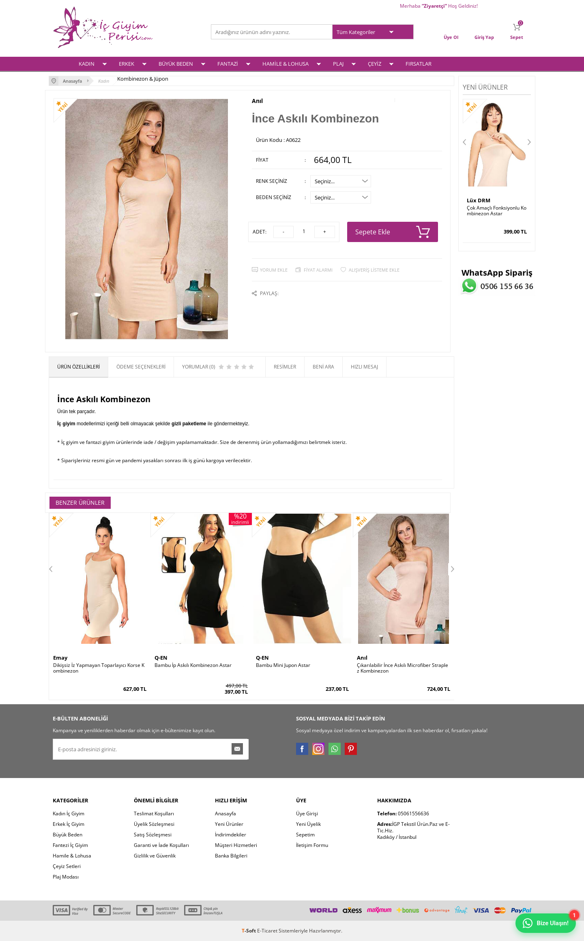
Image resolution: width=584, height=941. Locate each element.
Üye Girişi (307, 813)
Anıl (257, 101)
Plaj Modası (66, 876)
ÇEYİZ (374, 63)
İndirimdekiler (230, 834)
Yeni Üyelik (308, 824)
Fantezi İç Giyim (70, 845)
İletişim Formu (312, 845)
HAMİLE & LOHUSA (285, 63)
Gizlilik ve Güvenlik (155, 855)
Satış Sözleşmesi (153, 834)
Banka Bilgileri (231, 855)
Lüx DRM (478, 200)
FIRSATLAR (419, 63)
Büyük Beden (67, 834)
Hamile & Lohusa (72, 855)
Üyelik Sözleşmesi (154, 824)
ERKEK (126, 63)
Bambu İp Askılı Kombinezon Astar (193, 665)
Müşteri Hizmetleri (236, 845)
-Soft (249, 930)
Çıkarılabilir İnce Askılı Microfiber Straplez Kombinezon (402, 668)
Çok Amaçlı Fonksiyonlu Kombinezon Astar (496, 210)
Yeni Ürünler (229, 824)
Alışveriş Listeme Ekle (374, 270)
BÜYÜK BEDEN (176, 63)
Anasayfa (225, 813)
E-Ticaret (267, 930)
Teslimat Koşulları (154, 813)
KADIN (86, 63)
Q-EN (161, 657)
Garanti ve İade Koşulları (161, 845)
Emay (60, 657)
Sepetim (305, 834)
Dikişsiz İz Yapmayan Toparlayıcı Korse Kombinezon (98, 668)
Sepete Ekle (392, 232)
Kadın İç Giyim (68, 813)
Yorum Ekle (274, 270)
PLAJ (338, 63)
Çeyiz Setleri (67, 866)
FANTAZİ (227, 63)
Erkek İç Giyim (68, 824)
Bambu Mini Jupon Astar (283, 665)
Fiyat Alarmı (318, 270)
